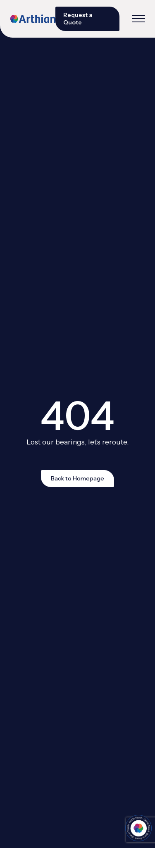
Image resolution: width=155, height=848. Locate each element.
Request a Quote (78, 18)
